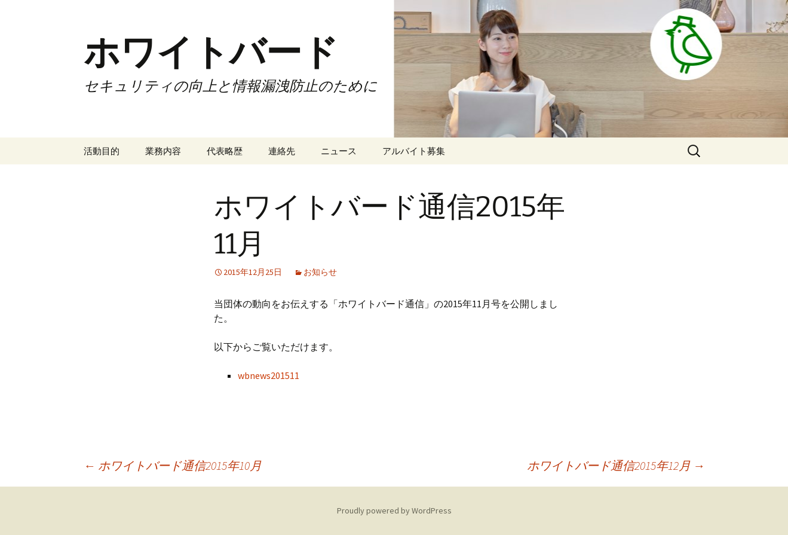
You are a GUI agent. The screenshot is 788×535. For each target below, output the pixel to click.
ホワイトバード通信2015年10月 (173, 465)
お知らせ (320, 272)
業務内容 (163, 151)
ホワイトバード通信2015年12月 (616, 465)
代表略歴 (225, 151)
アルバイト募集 (413, 151)
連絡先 (281, 151)
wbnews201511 (268, 375)
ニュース (339, 151)
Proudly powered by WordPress (394, 510)
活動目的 (101, 151)
